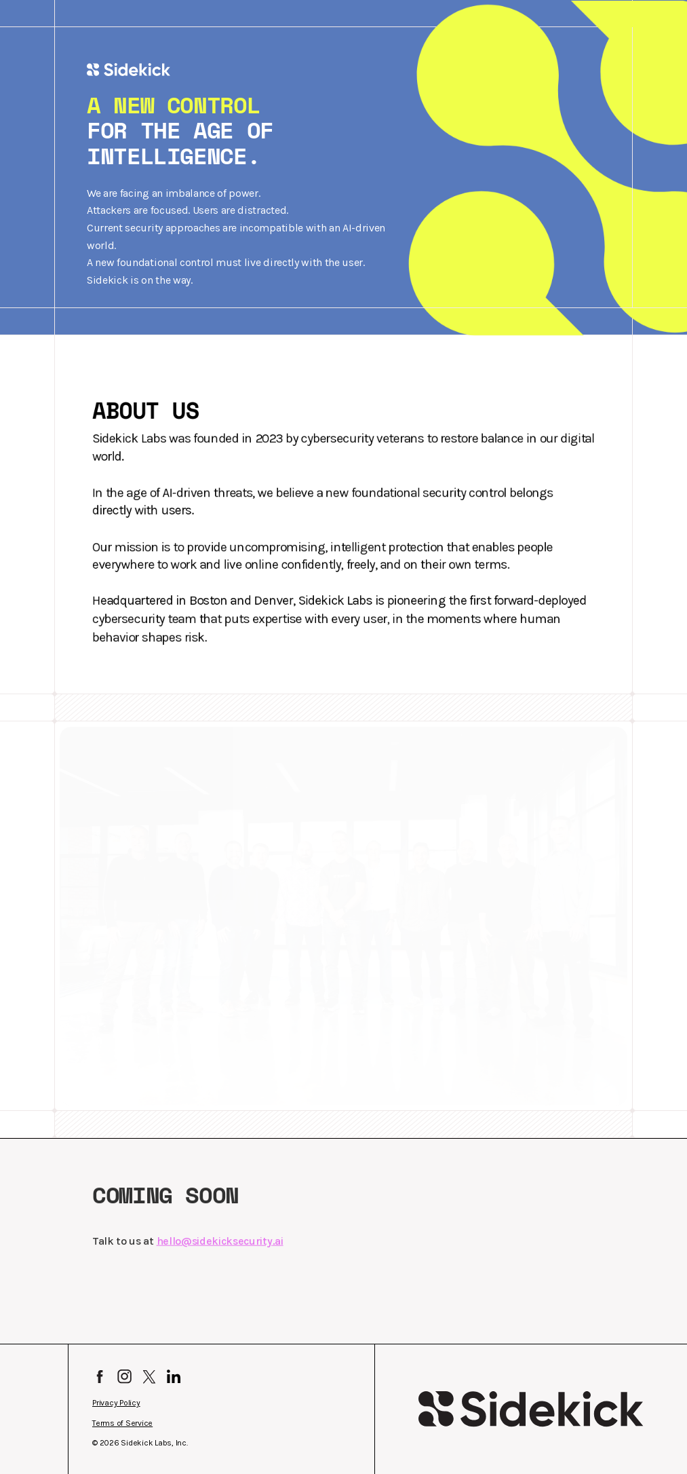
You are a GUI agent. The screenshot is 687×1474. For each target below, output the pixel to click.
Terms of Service (122, 1423)
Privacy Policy (116, 1402)
